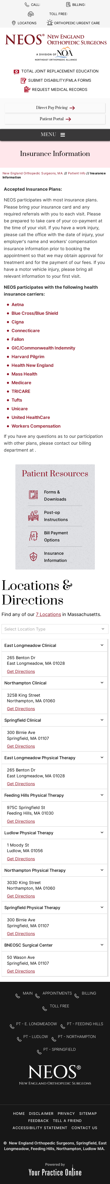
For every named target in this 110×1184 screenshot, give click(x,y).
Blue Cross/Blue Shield (35, 313)
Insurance (65, 557)
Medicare (21, 382)
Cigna (18, 321)
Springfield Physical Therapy (32, 907)
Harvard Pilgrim (28, 356)
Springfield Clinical (22, 720)
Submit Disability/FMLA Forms (59, 80)
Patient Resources (55, 474)
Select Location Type (24, 629)
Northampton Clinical (25, 682)
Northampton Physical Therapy (35, 870)
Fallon (18, 339)
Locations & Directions (37, 593)
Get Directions (21, 671)
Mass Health (24, 374)
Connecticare (26, 330)
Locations (27, 23)
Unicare (20, 408)
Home (19, 1113)
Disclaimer (41, 1113)
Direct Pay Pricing (51, 107)
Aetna (18, 304)
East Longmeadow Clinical (30, 645)
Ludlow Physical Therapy (28, 832)
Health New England (33, 365)
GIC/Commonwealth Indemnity (43, 348)
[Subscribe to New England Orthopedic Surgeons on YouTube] (71, 1094)
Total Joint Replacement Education (59, 71)
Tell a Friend (67, 1120)
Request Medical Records (59, 89)
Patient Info (77, 173)
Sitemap (88, 1113)
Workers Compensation (36, 426)
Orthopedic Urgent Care (77, 23)
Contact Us (84, 1128)
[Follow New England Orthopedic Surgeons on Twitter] (55, 1094)
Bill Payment (65, 536)
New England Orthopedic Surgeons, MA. (33, 173)
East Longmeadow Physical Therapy (39, 757)
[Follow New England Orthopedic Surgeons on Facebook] (38, 1094)
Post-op (65, 516)
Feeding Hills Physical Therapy (34, 795)
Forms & (65, 496)
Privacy (66, 1113)
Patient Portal (52, 119)
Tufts (17, 400)
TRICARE (21, 391)
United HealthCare (31, 417)
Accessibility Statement (40, 1128)
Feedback (38, 1120)
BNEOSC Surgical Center (28, 945)
